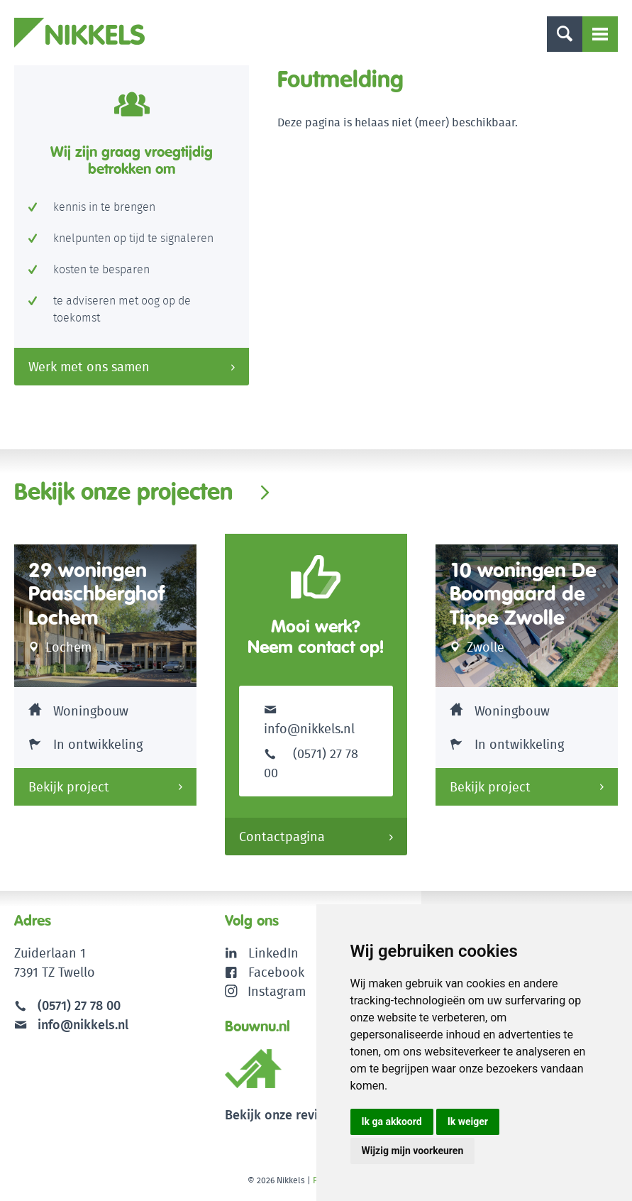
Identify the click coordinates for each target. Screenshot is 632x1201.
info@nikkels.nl (309, 718)
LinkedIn (273, 953)
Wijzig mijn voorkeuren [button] (413, 1150)
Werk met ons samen (89, 366)
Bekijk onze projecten (123, 491)
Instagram (265, 991)
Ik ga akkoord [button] (392, 1121)
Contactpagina (282, 836)
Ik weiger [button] (468, 1121)
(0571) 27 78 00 (79, 1005)
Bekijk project (68, 787)
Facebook (276, 972)
